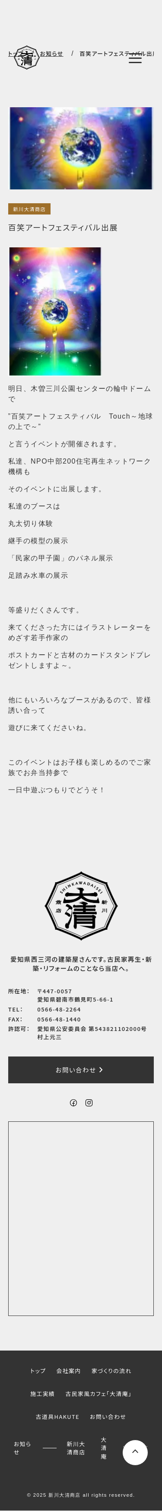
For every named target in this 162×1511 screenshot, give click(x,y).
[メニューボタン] (135, 58)
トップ (38, 1371)
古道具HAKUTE (57, 1416)
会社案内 (68, 1371)
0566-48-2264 (59, 1009)
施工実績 (42, 1393)
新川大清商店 (29, 208)
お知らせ (23, 1448)
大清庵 (104, 1447)
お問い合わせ (81, 1070)
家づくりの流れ (112, 1371)
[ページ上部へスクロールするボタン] (135, 1453)
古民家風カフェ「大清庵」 (98, 1393)
